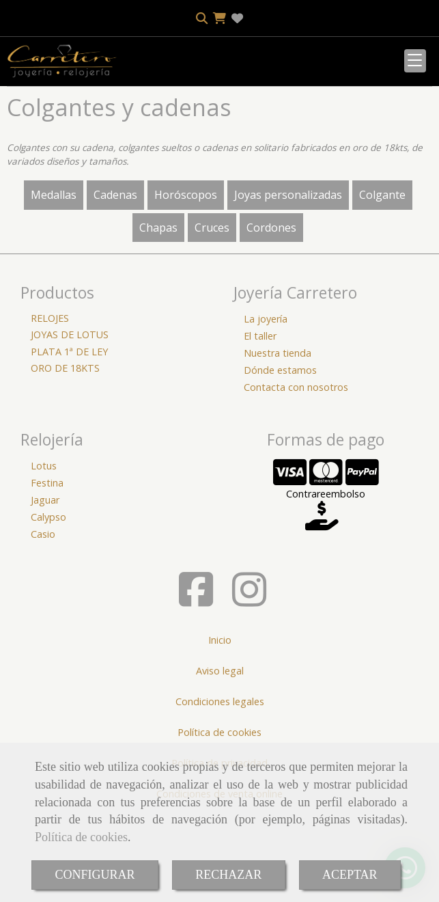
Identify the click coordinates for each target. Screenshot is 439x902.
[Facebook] (196, 686)
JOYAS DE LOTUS (70, 420)
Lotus (44, 551)
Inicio (219, 726)
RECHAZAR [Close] (228, 875)
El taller (260, 421)
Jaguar (45, 585)
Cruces (212, 313)
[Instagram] (249, 686)
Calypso (48, 603)
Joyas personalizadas (288, 280)
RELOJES (50, 404)
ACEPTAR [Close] (350, 875)
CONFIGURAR (94, 875)
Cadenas (115, 280)
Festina (47, 568)
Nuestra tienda (277, 439)
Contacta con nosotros (296, 473)
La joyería (265, 404)
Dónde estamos (280, 456)
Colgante (382, 280)
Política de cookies (81, 837)
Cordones (271, 313)
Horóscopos (185, 280)
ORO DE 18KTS (65, 454)
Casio (43, 620)
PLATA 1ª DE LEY (69, 437)
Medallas (53, 280)
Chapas (158, 313)
